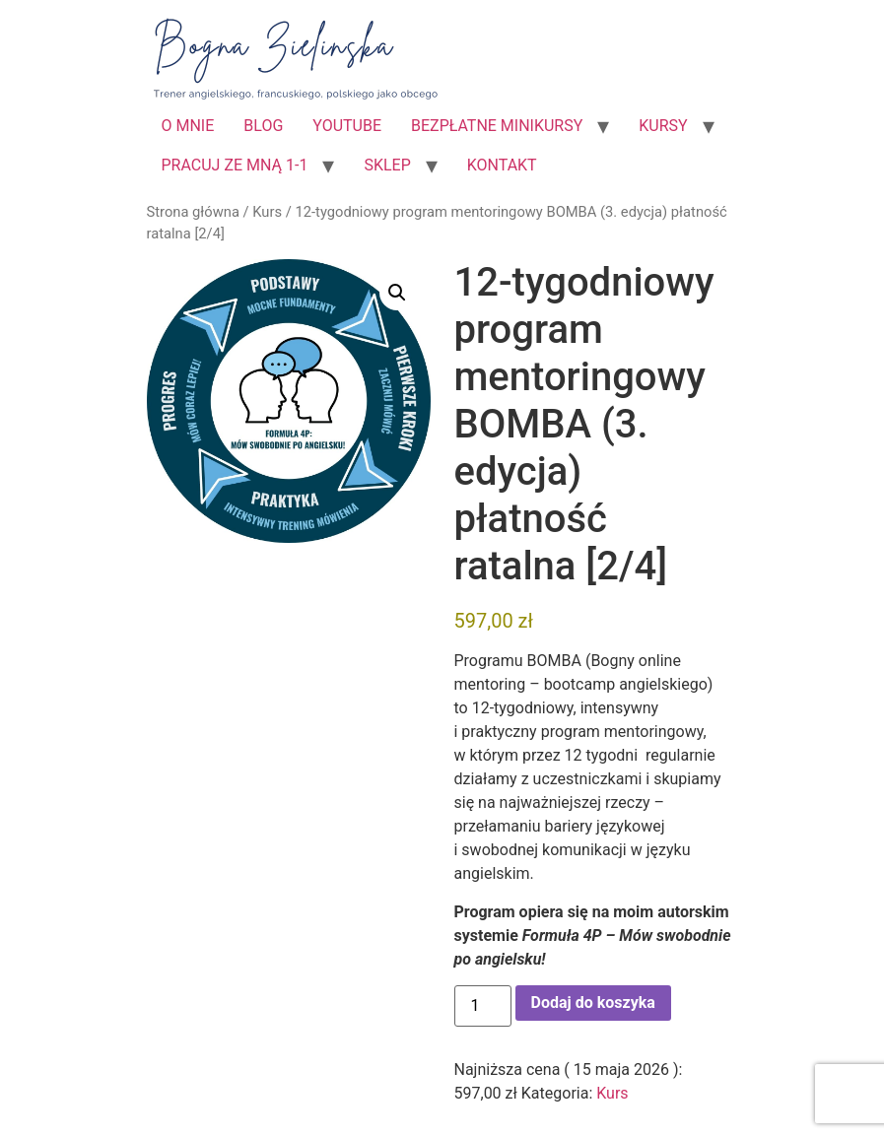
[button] (397, 292)
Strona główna (193, 212)
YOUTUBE (346, 125)
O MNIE (188, 125)
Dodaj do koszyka (593, 1002)
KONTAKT (502, 165)
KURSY (663, 125)
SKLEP (387, 165)
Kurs (267, 212)
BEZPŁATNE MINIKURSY (496, 125)
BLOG (263, 125)
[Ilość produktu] (482, 1006)
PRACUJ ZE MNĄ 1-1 (235, 165)
